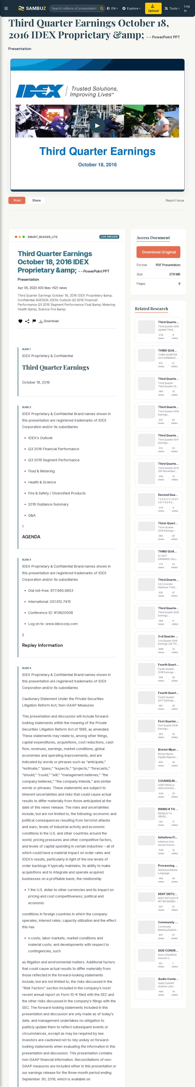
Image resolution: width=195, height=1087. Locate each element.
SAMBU (32, 8)
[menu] (6, 8)
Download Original (159, 252)
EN (111, 8)
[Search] (102, 8)
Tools (171, 8)
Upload (153, 9)
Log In (187, 8)
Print (17, 200)
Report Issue (175, 200)
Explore (130, 8)
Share (36, 200)
